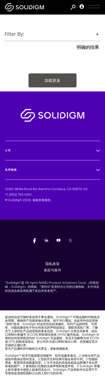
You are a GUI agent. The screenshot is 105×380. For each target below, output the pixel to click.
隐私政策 (53, 264)
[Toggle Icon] (94, 7)
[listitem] (35, 240)
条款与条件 (52, 270)
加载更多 (52, 80)
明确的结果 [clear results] (87, 47)
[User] (82, 7)
